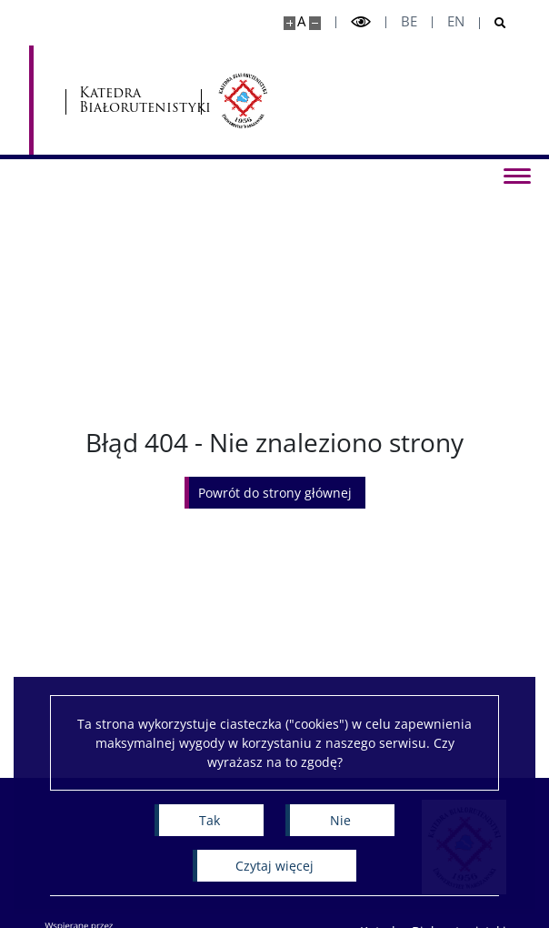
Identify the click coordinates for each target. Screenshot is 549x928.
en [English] (455, 21)
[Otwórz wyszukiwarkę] (493, 23)
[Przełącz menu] (517, 175)
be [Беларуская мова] (409, 21)
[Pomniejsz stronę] (315, 23)
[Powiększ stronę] (289, 23)
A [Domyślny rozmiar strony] (301, 21)
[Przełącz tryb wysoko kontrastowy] (360, 22)
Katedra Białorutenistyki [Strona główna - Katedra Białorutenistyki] (133, 101)
